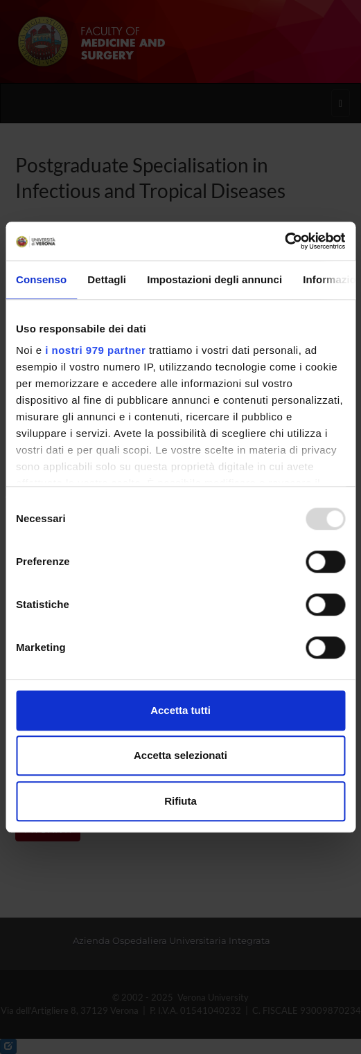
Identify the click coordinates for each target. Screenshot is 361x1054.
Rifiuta (180, 801)
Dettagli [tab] (106, 279)
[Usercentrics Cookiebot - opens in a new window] (284, 241)
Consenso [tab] (41, 279)
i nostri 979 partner (95, 350)
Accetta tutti (180, 710)
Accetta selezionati (180, 755)
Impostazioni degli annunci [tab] (214, 279)
